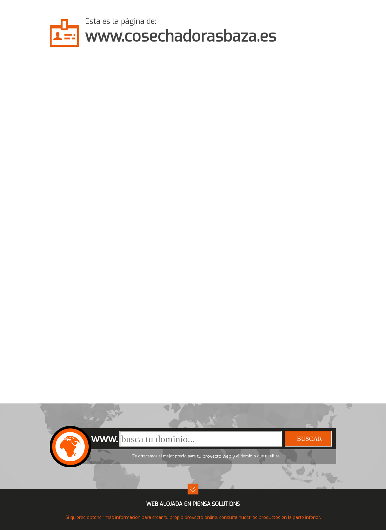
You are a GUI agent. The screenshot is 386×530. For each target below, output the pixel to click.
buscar (309, 438)
